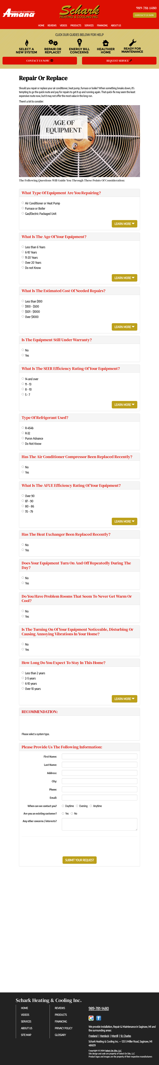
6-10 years (29, 683)
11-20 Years (30, 257)
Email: (53, 797)
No (25, 350)
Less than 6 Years (33, 247)
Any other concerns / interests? (40, 821)
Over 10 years (31, 689)
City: (54, 781)
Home (41, 25)
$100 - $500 (30, 306)
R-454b (27, 428)
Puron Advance (32, 438)
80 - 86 (28, 506)
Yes (25, 355)
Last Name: (50, 764)
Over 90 (28, 496)
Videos (63, 25)
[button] (80, 860)
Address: (52, 773)
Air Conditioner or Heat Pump (41, 203)
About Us (116, 25)
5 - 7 (26, 394)
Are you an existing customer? (40, 813)
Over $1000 (30, 317)
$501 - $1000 (31, 311)
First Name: (50, 756)
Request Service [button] (119, 60)
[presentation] (91, 846)
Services (89, 25)
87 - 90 (27, 501)
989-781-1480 (99, 1008)
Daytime (68, 806)
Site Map (26, 1035)
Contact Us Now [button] (144, 15)
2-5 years (29, 678)
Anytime (96, 806)
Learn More (124, 224)
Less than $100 (32, 301)
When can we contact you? (42, 806)
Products (75, 25)
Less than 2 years (33, 673)
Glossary (60, 1035)
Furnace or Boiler (33, 208)
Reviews (52, 25)
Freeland (93, 1036)
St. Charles (126, 1036)
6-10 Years (29, 252)
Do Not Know (31, 443)
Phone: (53, 789)
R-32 (26, 433)
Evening (82, 806)
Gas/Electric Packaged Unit (39, 214)
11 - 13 (26, 384)
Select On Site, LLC (113, 1050)
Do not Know (31, 268)
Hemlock (104, 1036)
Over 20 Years (31, 262)
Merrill (114, 1036)
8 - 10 (27, 389)
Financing (102, 25)
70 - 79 (27, 511)
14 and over (30, 379)
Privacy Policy (63, 1028)
